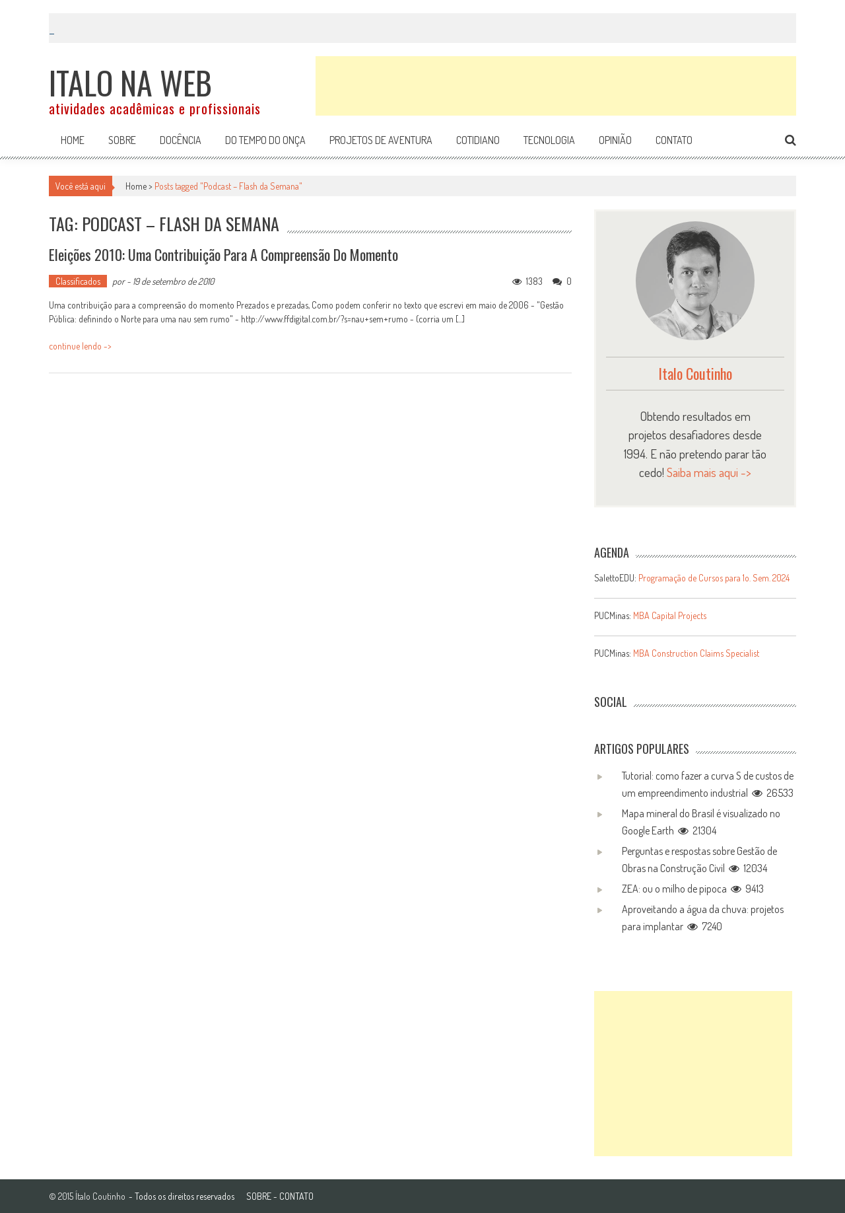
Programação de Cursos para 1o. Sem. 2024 (714, 577)
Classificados (77, 281)
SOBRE (258, 1196)
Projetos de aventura (380, 140)
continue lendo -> (80, 345)
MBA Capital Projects (669, 615)
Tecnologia (549, 140)
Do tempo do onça (265, 140)
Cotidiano (478, 140)
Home (72, 140)
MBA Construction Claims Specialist (696, 653)
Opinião (615, 140)
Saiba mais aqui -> (709, 472)
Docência (180, 140)
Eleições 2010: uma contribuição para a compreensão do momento (223, 254)
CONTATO (296, 1196)
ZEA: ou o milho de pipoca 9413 (693, 888)
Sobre (122, 140)
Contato (674, 140)
